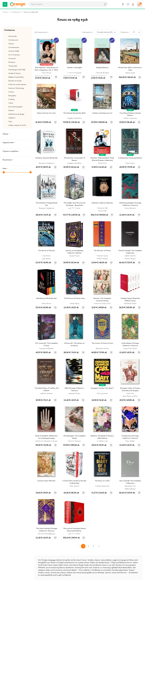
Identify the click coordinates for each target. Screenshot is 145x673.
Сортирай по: (87, 32)
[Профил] (133, 4)
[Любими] (128, 4)
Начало (5, 12)
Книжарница (16, 12)
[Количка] (139, 4)
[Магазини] (123, 4)
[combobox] (64, 4)
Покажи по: (125, 32)
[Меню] (5, 4)
